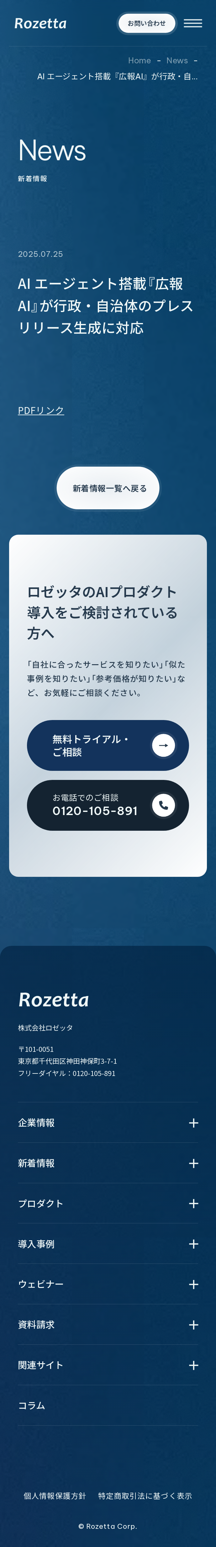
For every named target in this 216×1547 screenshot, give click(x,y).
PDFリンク (41, 409)
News (177, 60)
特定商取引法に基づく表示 (145, 1496)
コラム (31, 1405)
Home (139, 60)
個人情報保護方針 (55, 1496)
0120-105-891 (94, 1073)
